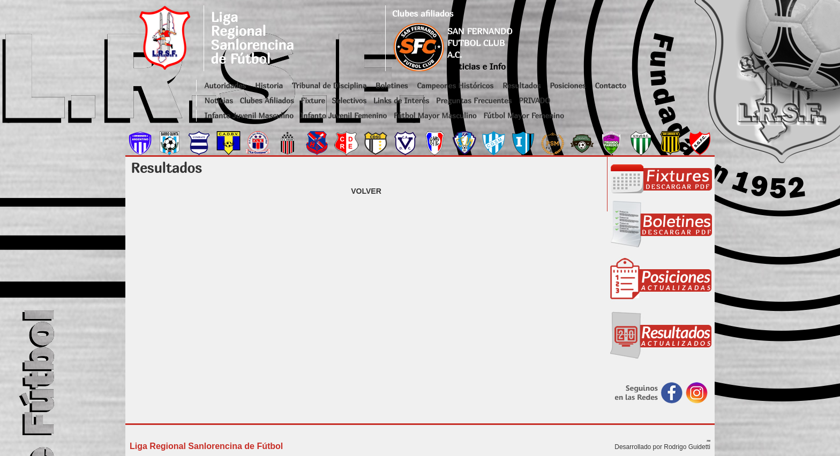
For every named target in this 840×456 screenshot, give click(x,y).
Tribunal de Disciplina (329, 85)
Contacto (610, 85)
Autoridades (225, 85)
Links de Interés (401, 100)
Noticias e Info (476, 66)
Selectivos (349, 100)
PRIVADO (534, 100)
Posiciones (568, 85)
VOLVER (366, 191)
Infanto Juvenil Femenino (343, 115)
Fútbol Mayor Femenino (523, 115)
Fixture (313, 100)
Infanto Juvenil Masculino (249, 115)
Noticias (219, 100)
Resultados (521, 85)
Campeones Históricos (455, 85)
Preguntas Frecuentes (474, 100)
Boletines (392, 85)
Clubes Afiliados (267, 100)
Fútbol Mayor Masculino (435, 115)
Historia (269, 85)
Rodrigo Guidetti (687, 447)
